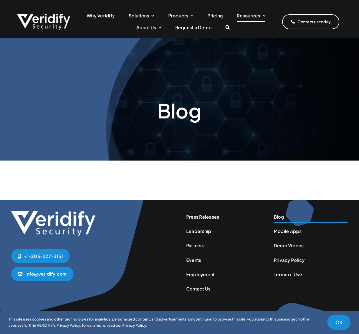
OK (338, 322)
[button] (227, 27)
